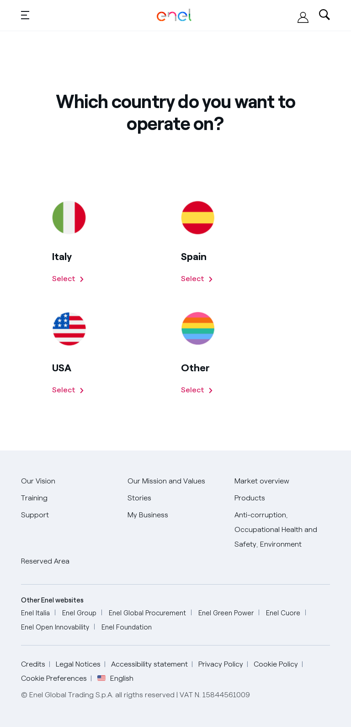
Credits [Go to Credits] (33, 664)
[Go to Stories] (139, 498)
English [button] (115, 678)
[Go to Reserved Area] (45, 561)
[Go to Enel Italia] (35, 613)
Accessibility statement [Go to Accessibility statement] (149, 664)
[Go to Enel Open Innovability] (55, 627)
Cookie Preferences (54, 678)
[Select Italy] (68, 278)
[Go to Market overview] (261, 481)
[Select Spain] (197, 278)
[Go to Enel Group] (79, 613)
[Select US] (68, 390)
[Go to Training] (34, 498)
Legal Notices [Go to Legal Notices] (78, 664)
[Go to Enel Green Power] (226, 613)
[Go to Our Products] (249, 498)
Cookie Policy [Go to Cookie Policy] (276, 664)
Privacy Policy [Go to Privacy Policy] (220, 664)
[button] (25, 15)
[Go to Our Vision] (38, 481)
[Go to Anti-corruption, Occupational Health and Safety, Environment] (282, 530)
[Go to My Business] (148, 515)
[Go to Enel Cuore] (283, 613)
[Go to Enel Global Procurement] (147, 613)
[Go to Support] (35, 515)
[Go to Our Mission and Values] (166, 481)
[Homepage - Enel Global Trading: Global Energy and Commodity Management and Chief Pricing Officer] (174, 15)
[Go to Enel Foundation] (126, 627)
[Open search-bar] (324, 15)
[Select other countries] (197, 390)
